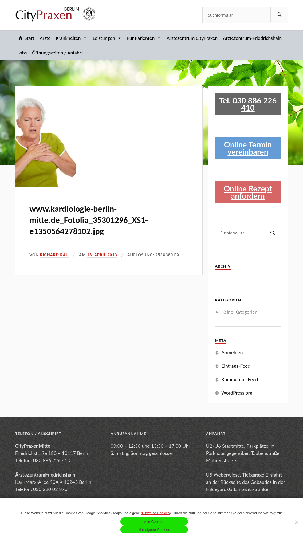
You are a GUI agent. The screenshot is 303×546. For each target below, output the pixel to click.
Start (29, 38)
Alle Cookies (154, 522)
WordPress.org (236, 393)
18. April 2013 (102, 255)
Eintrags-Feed (235, 366)
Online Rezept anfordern (248, 192)
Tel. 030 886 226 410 (248, 104)
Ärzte (45, 38)
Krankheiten (71, 38)
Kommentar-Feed (239, 379)
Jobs (22, 53)
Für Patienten (144, 38)
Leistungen (107, 38)
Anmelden (232, 352)
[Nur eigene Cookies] (296, 522)
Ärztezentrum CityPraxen (192, 38)
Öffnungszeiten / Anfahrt (57, 53)
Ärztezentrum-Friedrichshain (252, 38)
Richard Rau (54, 255)
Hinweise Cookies (156, 513)
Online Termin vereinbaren (248, 148)
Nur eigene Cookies (154, 530)
